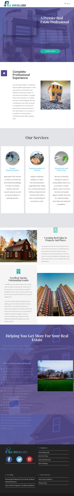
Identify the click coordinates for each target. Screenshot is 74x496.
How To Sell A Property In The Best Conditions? (19, 485)
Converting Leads (43, 452)
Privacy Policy (42, 483)
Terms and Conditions (45, 479)
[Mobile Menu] (67, 3)
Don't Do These (43, 456)
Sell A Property (43, 463)
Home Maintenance (44, 460)
